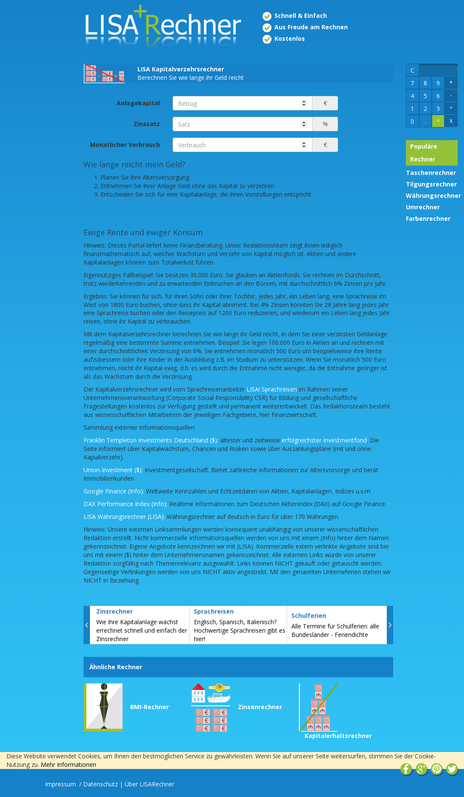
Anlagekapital (138, 103)
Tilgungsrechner (431, 184)
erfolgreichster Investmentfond (324, 440)
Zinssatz (147, 124)
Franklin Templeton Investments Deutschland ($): (151, 440)
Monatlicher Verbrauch (125, 145)
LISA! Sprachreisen (271, 389)
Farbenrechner (428, 218)
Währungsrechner (433, 196)
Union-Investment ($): (113, 470)
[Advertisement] (38, 139)
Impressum (61, 784)
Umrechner (423, 207)
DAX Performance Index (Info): (126, 504)
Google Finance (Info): (114, 491)
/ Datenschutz (98, 784)
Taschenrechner (431, 173)
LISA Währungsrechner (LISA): (124, 517)
